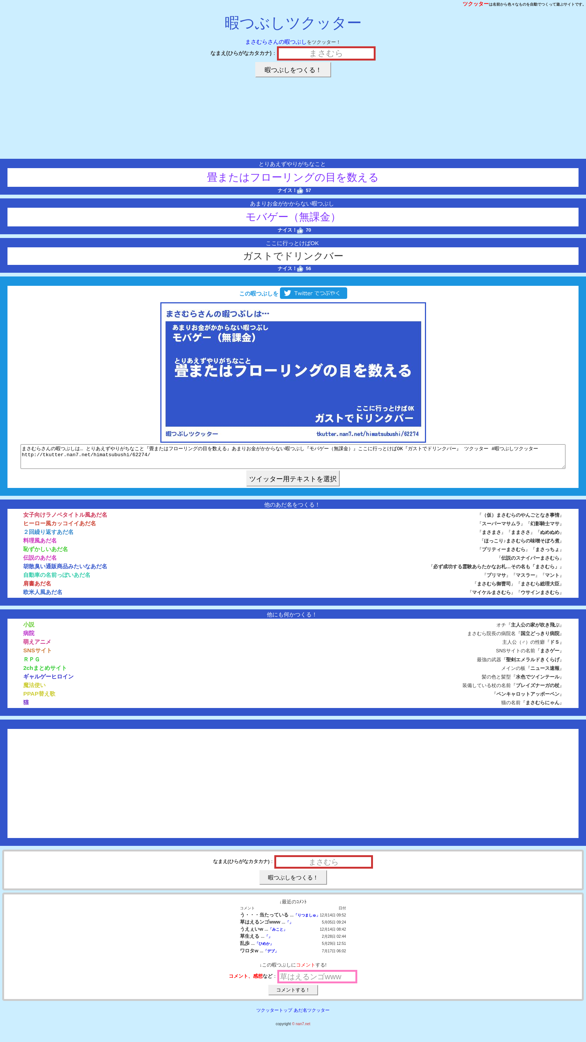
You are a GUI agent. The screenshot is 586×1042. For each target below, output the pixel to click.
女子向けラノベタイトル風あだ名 (65, 519)
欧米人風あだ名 (42, 596)
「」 (289, 927)
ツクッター (476, 4)
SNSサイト (37, 655)
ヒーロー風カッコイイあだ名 (59, 528)
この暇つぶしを (292, 293)
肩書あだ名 (37, 588)
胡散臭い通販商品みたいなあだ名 (65, 571)
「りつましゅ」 (307, 920)
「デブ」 (270, 955)
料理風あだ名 (40, 545)
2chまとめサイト (45, 672)
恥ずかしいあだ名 (45, 553)
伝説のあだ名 (40, 562)
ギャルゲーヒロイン (48, 681)
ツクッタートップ (274, 1014)
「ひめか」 (264, 948)
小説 (28, 629)
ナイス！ (290, 190)
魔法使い (34, 689)
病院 (28, 637)
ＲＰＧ (31, 664)
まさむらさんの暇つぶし (276, 41)
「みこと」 (277, 934)
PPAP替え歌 (39, 698)
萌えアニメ (37, 646)
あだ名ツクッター (312, 1014)
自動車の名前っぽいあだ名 (56, 579)
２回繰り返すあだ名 (48, 536)
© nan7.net (301, 1028)
